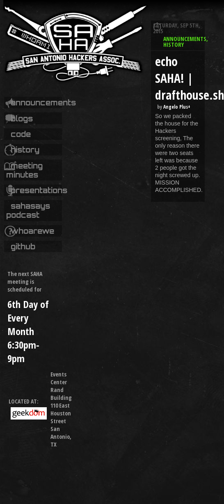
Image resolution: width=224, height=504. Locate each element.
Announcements (43, 102)
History (25, 149)
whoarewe (32, 230)
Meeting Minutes (24, 170)
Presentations (39, 190)
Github (23, 246)
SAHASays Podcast (28, 210)
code (21, 134)
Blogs (22, 118)
